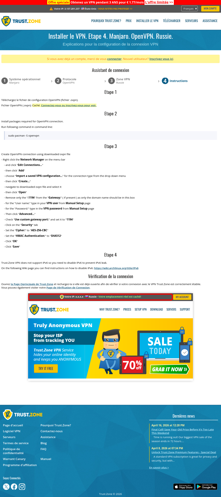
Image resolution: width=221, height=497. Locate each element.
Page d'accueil (13, 425)
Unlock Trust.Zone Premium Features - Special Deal (184, 452)
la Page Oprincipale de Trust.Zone (32, 284)
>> (159, 2)
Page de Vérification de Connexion (68, 287)
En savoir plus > (159, 467)
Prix (128, 21)
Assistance (210, 21)
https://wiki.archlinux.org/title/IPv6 (116, 268)
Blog (44, 443)
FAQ (43, 449)
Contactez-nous (52, 431)
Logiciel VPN (11, 431)
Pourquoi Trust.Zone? (106, 21)
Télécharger (171, 21)
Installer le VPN (147, 21)
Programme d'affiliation (20, 465)
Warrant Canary (14, 459)
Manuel (46, 459)
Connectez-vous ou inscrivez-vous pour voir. (68, 105)
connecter (114, 59)
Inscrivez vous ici (161, 59)
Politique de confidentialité (13, 451)
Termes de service (16, 443)
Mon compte (210, 8)
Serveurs (191, 21)
